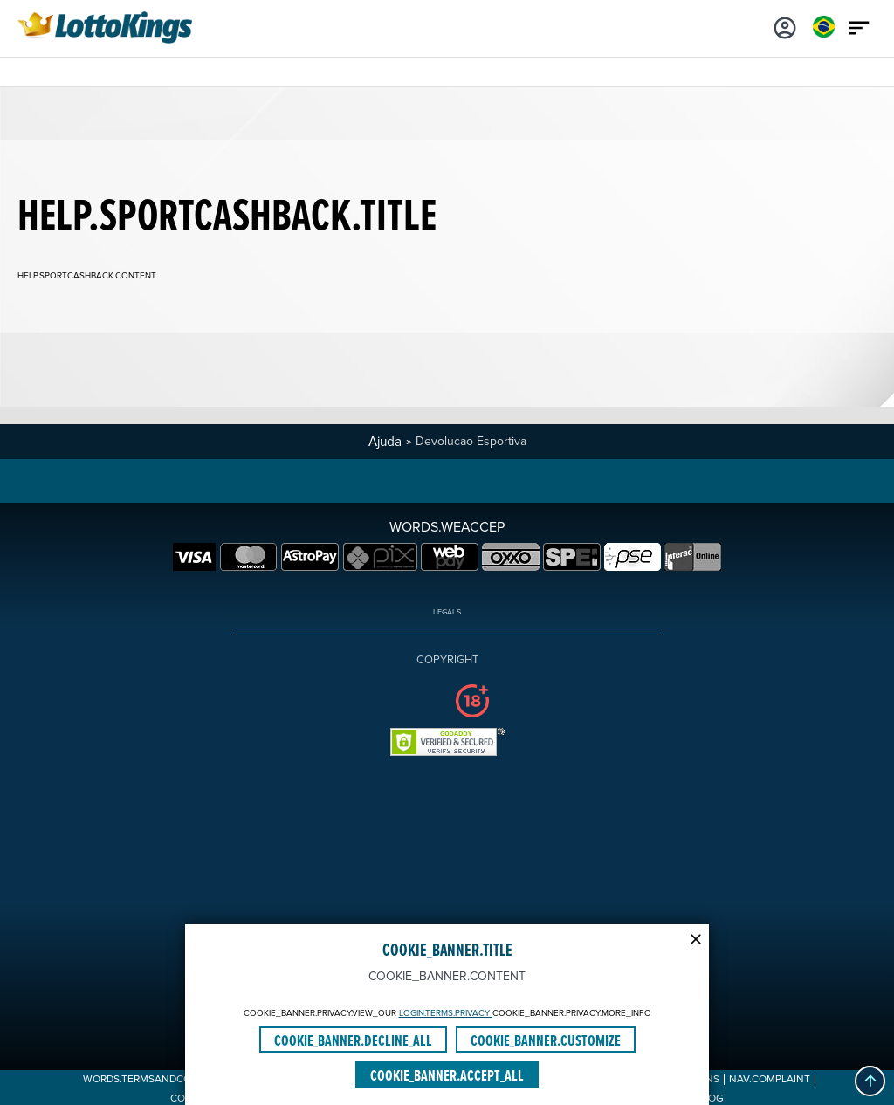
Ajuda (385, 442)
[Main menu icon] (859, 26)
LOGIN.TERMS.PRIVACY (445, 1013)
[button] (870, 1081)
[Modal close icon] (695, 937)
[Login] (784, 26)
